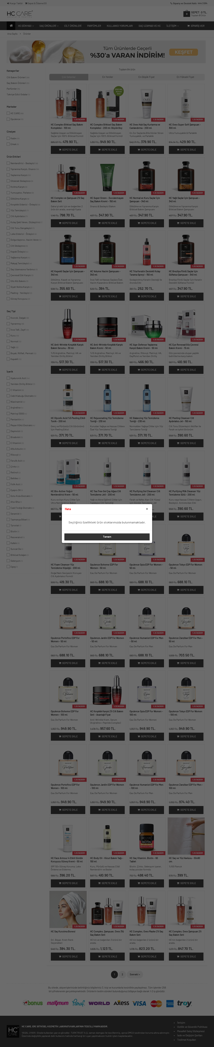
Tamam (107, 537)
